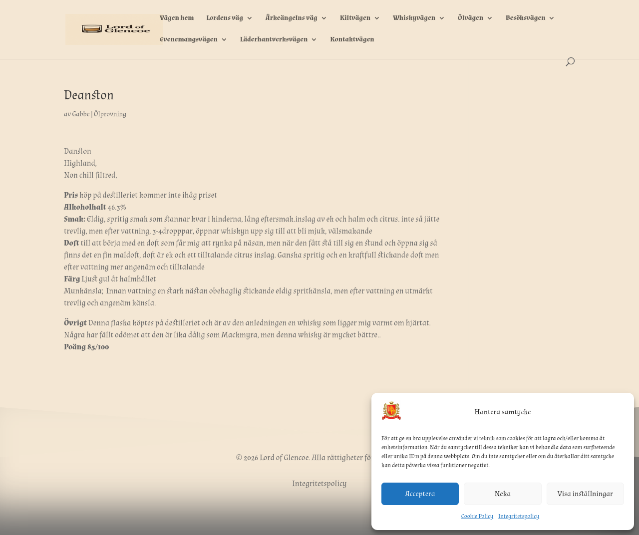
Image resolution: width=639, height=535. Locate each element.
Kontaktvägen (352, 40)
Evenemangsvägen (189, 40)
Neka (503, 494)
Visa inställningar (585, 494)
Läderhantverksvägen (274, 40)
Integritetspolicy (518, 516)
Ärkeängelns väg (292, 18)
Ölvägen (470, 18)
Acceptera (420, 494)
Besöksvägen (525, 18)
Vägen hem (177, 18)
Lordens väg (224, 18)
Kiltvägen (355, 18)
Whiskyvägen (414, 18)
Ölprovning (110, 114)
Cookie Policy (477, 516)
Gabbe (80, 114)
